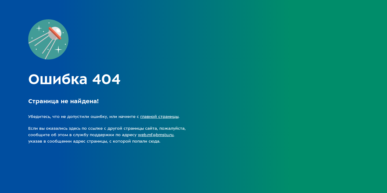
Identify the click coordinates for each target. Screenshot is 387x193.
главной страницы (159, 116)
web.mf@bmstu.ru (155, 135)
